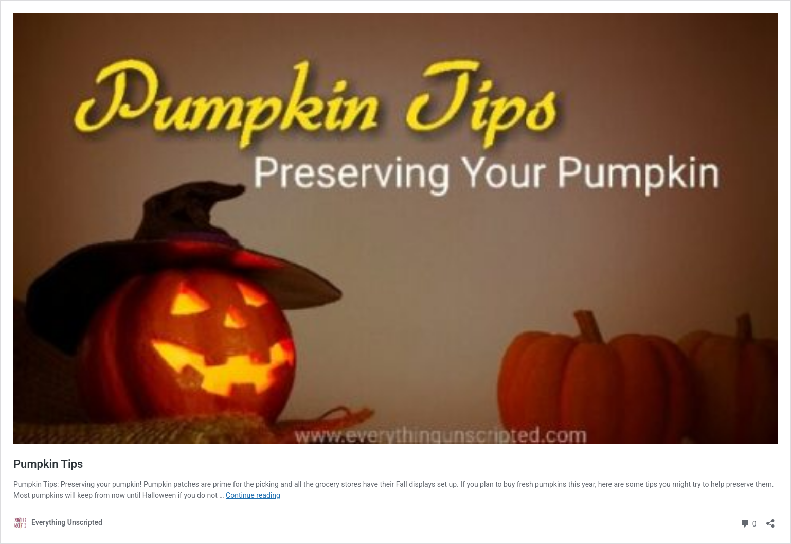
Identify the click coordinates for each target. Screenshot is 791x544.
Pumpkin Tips (48, 464)
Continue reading (253, 495)
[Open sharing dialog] (770, 520)
